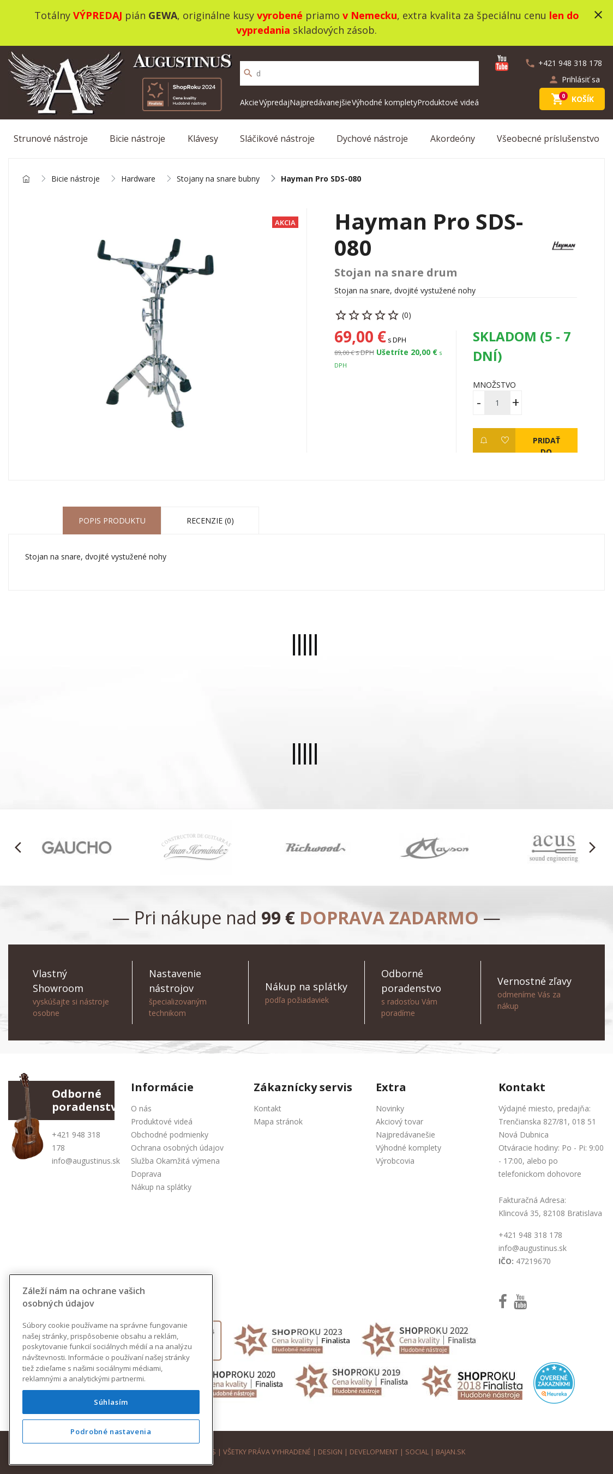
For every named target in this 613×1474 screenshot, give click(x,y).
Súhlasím (111, 1402)
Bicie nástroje (137, 139)
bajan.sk (450, 1452)
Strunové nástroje (51, 139)
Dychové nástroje (372, 139)
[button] (21, 847)
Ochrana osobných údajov (177, 1147)
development (374, 1452)
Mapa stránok (278, 1121)
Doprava (146, 1174)
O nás (141, 1108)
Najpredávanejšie (320, 102)
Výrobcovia (395, 1161)
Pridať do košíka (546, 444)
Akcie (249, 102)
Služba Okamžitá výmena (175, 1161)
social (417, 1452)
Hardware (138, 179)
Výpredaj (274, 102)
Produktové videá (448, 102)
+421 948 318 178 (530, 1235)
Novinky (390, 1108)
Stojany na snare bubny (218, 179)
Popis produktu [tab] (112, 520)
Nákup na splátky (161, 1187)
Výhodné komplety (384, 102)
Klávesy (203, 139)
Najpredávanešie (405, 1134)
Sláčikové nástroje (277, 139)
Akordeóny (452, 139)
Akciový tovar (399, 1121)
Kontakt (267, 1108)
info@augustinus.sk (86, 1161)
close (598, 14)
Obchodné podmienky (169, 1134)
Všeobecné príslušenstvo (548, 139)
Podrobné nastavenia (110, 1431)
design (330, 1452)
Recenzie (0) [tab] (210, 520)
